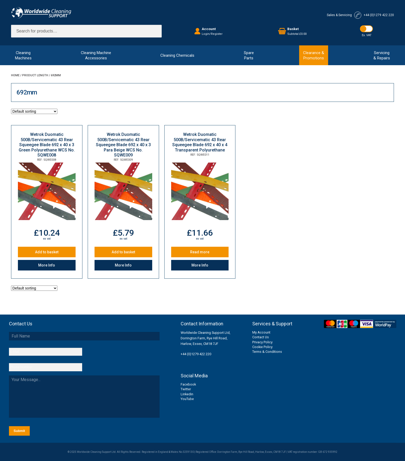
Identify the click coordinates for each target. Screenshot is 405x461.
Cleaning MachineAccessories (96, 55)
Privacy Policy (262, 342)
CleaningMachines (23, 55)
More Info (46, 265)
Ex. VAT (367, 35)
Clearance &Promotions (313, 55)
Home (15, 75)
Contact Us (260, 337)
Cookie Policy (262, 347)
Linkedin (187, 394)
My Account (261, 332)
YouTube (187, 399)
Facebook (188, 384)
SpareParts (249, 55)
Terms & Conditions (267, 352)
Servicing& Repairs (381, 55)
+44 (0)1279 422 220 (196, 354)
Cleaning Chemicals (177, 55)
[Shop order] (34, 111)
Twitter (186, 389)
